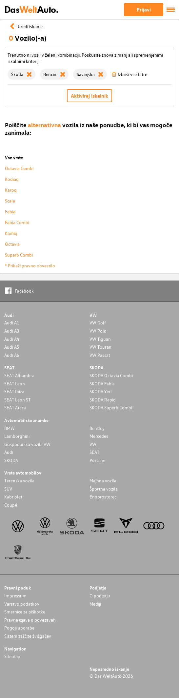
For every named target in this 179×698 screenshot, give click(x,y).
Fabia (10, 211)
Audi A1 (11, 323)
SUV (8, 489)
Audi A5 (11, 347)
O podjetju (100, 595)
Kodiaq (12, 179)
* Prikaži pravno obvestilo (30, 265)
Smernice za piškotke (24, 612)
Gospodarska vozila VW (27, 444)
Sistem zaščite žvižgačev (27, 636)
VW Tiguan (100, 339)
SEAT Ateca (15, 407)
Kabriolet (13, 497)
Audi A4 (11, 339)
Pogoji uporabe (19, 628)
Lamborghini (17, 436)
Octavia (12, 244)
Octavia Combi (19, 168)
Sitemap (12, 656)
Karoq (11, 190)
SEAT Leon (14, 383)
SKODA (11, 460)
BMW (9, 428)
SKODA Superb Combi (111, 407)
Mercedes (99, 436)
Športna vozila (104, 489)
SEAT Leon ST (17, 400)
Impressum (15, 595)
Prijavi (144, 9)
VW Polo (98, 331)
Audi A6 (11, 355)
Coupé (10, 505)
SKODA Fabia (102, 383)
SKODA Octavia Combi (111, 375)
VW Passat (100, 355)
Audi (8, 452)
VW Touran (100, 347)
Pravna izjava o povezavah (30, 620)
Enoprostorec (103, 497)
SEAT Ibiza (14, 391)
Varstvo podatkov (21, 604)
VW (93, 444)
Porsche (97, 460)
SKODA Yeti (100, 391)
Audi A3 (11, 331)
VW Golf (98, 323)
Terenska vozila (19, 480)
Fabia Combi (17, 222)
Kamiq (11, 233)
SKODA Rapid (103, 400)
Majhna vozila (103, 480)
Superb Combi (19, 255)
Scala (10, 201)
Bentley (97, 428)
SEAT (94, 452)
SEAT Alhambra (19, 375)
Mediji (95, 604)
